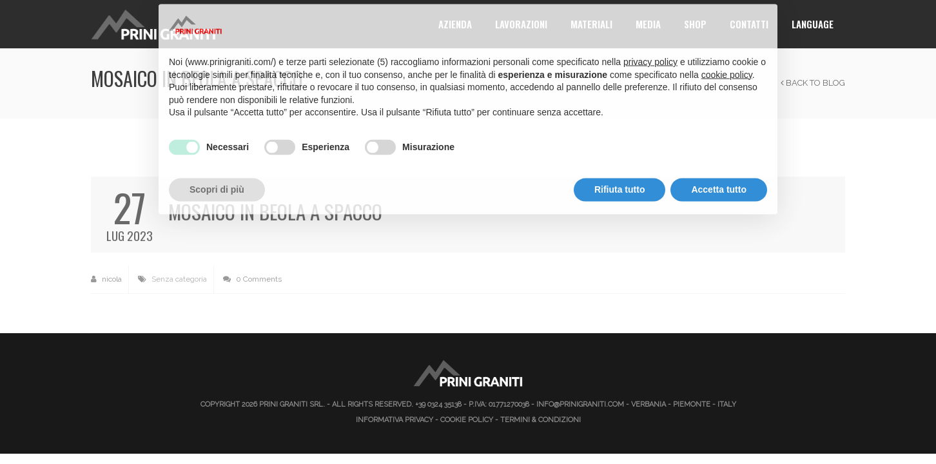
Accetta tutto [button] (718, 166)
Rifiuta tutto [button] (619, 166)
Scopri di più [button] (217, 166)
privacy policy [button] (650, 39)
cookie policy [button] (726, 51)
